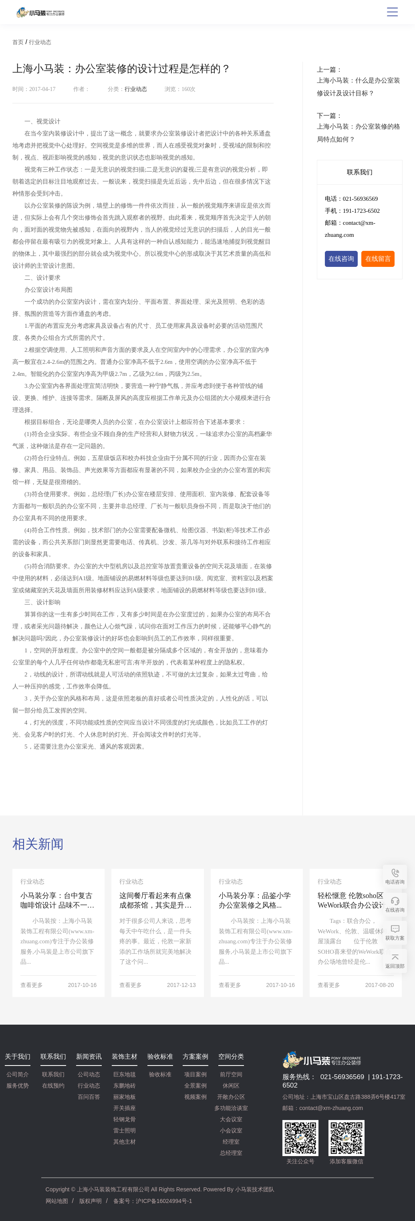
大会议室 (231, 1119)
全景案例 (195, 1085)
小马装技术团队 (254, 1189)
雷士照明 (124, 1130)
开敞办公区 (231, 1097)
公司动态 (89, 1074)
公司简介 (17, 1074)
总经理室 (231, 1153)
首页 (18, 42)
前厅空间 (231, 1074)
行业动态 (40, 42)
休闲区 (231, 1085)
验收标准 (160, 1074)
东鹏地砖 (124, 1085)
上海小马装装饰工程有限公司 (113, 1189)
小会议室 (231, 1130)
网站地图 (57, 1201)
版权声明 (90, 1201)
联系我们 (53, 1074)
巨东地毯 (124, 1074)
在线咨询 (341, 258)
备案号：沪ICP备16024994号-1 (152, 1201)
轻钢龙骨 (124, 1119)
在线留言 (378, 258)
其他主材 (124, 1141)
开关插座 (124, 1108)
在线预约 (53, 1085)
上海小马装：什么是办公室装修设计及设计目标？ (358, 87)
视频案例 (195, 1097)
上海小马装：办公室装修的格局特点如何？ (358, 133)
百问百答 (89, 1097)
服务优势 (17, 1085)
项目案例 (195, 1074)
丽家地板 (124, 1097)
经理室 (231, 1141)
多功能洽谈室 (231, 1108)
